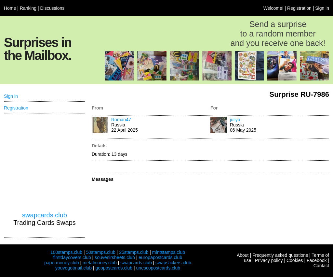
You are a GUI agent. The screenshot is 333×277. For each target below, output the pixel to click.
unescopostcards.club (158, 267)
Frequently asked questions (280, 255)
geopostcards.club (114, 267)
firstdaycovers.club (72, 257)
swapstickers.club (173, 262)
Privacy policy (269, 260)
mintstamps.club (168, 252)
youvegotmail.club (73, 267)
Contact (321, 265)
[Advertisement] (44, 162)
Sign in (322, 8)
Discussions (52, 8)
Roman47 (121, 119)
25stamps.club (133, 252)
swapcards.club (44, 215)
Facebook (316, 260)
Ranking (28, 8)
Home (10, 8)
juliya (235, 119)
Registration (299, 8)
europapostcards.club (160, 257)
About (243, 255)
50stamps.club (100, 252)
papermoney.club (61, 262)
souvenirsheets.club (115, 257)
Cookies (294, 260)
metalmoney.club (100, 262)
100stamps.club (66, 252)
